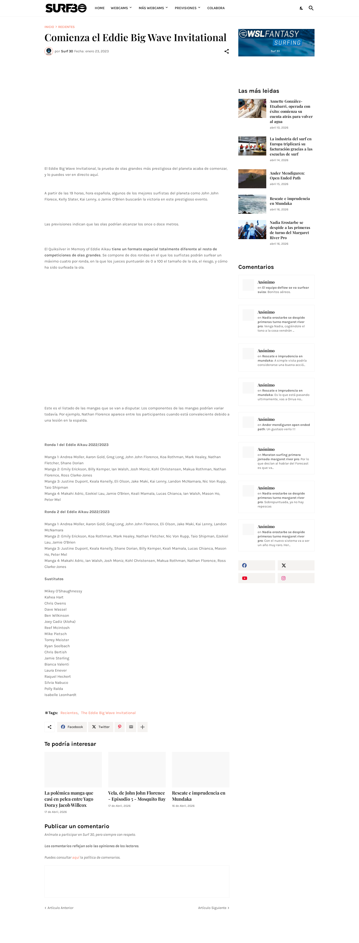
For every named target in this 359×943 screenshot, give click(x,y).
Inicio (49, 26)
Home (100, 8)
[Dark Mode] (301, 8)
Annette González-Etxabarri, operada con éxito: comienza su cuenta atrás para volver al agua (291, 111)
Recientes (66, 26)
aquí (75, 857)
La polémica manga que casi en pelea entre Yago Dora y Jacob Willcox (68, 799)
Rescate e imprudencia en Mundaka (198, 796)
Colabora (216, 8)
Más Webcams (151, 8)
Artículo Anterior (60, 908)
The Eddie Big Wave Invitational (108, 712)
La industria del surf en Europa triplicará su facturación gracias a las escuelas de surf (291, 146)
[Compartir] (226, 51)
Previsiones (186, 8)
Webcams (119, 8)
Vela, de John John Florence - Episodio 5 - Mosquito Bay (137, 796)
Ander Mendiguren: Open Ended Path (287, 176)
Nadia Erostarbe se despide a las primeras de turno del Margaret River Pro (290, 230)
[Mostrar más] (142, 727)
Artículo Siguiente (212, 908)
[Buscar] (310, 8)
